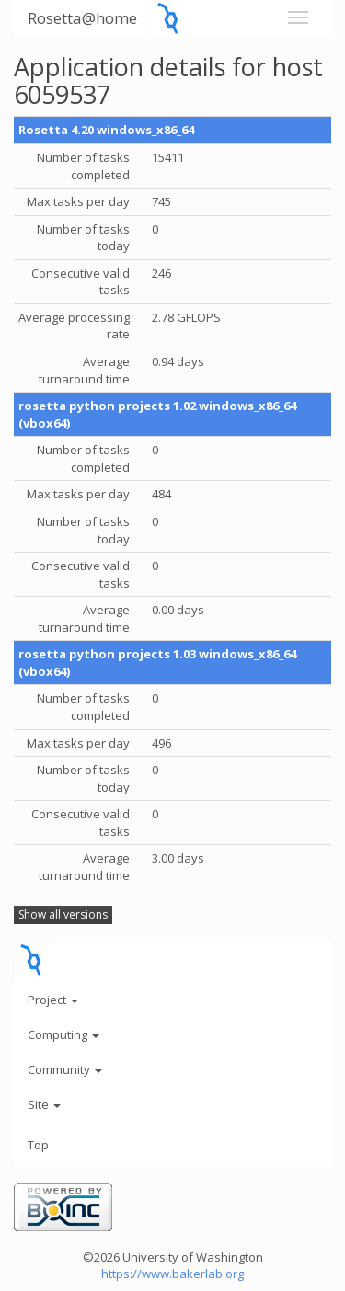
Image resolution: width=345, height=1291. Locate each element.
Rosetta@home (82, 18)
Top (38, 1145)
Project (53, 999)
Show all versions (63, 914)
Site (44, 1104)
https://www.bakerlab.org (172, 1273)
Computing (63, 1034)
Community (65, 1069)
